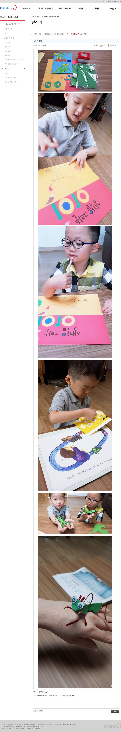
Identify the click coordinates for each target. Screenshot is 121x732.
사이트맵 (118, 1)
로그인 (105, 1)
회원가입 (111, 1)
